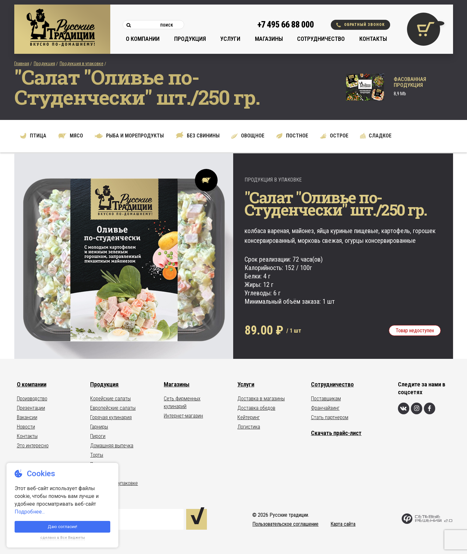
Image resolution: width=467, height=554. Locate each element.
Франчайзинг (325, 408)
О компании (143, 38)
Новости (26, 427)
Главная (21, 63)
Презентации (31, 408)
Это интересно (33, 445)
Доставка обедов (256, 408)
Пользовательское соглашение (285, 524)
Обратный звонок (360, 24)
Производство (32, 398)
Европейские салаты (113, 408)
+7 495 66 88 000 (285, 24)
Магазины (269, 38)
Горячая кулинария (111, 417)
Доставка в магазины (261, 398)
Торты (96, 455)
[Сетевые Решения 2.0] (427, 522)
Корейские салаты (110, 398)
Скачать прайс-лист (336, 433)
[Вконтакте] (403, 408)
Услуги (230, 38)
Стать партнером (329, 417)
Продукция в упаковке (81, 63)
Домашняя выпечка (111, 445)
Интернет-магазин (183, 416)
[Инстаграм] (416, 408)
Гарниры (99, 427)
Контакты (373, 38)
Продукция (190, 38)
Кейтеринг (248, 417)
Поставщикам (326, 398)
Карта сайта (342, 524)
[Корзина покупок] (423, 29)
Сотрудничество (321, 38)
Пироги (97, 436)
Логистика (248, 427)
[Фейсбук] (429, 408)
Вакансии (27, 417)
